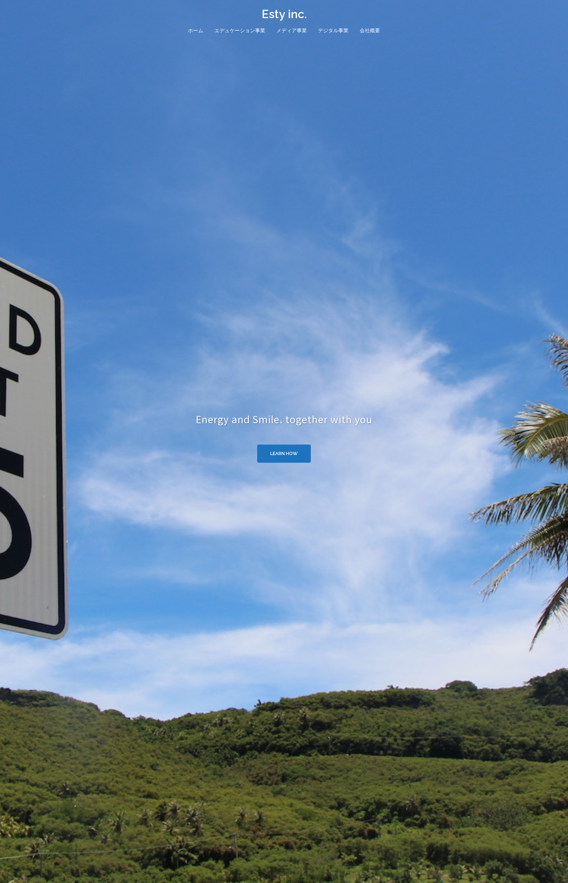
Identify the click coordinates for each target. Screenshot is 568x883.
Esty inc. (284, 14)
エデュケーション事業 (239, 30)
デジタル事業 (333, 30)
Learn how (284, 453)
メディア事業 (291, 30)
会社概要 (370, 30)
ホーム (195, 30)
